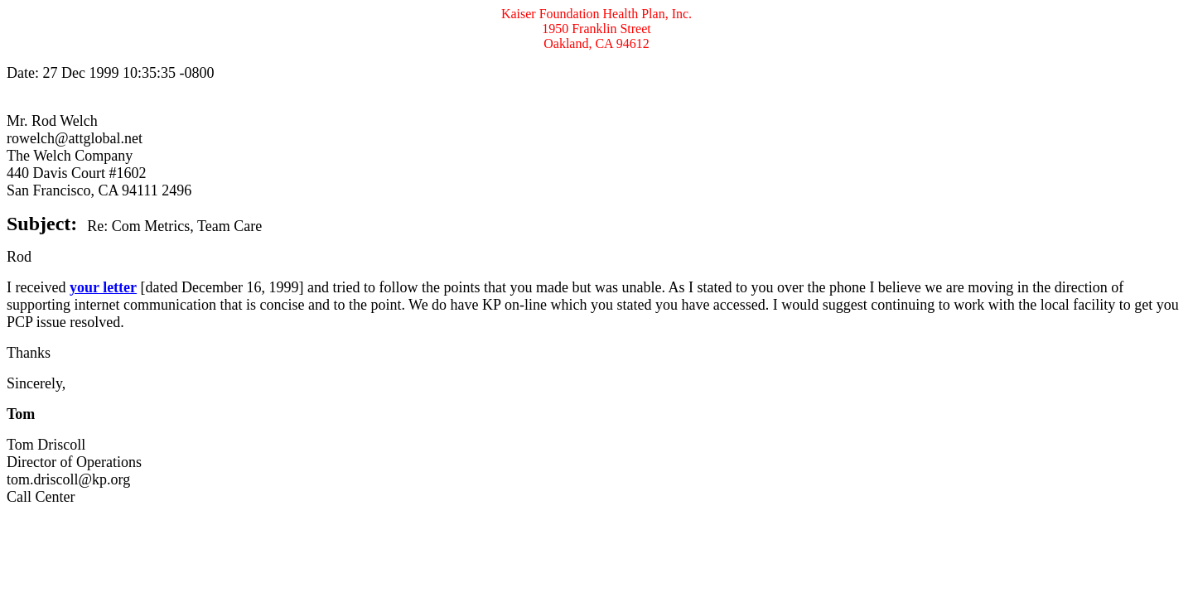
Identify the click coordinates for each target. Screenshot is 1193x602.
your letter (103, 287)
